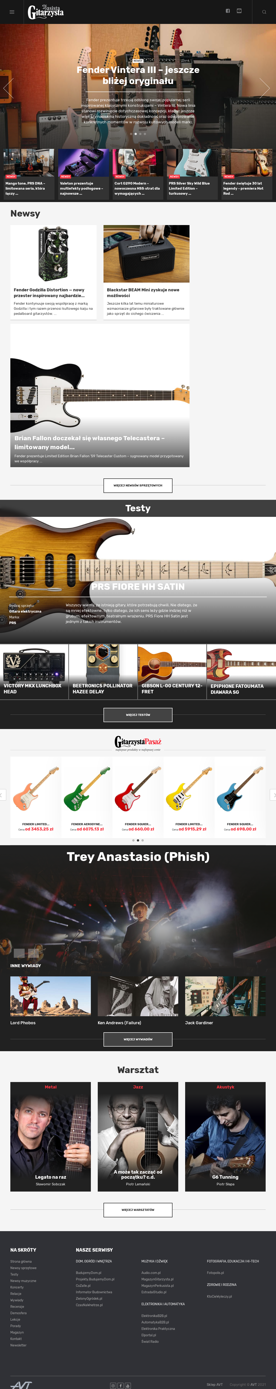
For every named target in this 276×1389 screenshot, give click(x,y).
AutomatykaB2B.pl (155, 1322)
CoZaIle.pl (83, 1286)
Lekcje (15, 1320)
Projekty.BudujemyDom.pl (95, 1279)
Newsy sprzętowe (23, 1268)
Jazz (138, 1087)
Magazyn (17, 1332)
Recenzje (17, 1307)
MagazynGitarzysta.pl (157, 1279)
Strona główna (21, 1262)
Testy (14, 1274)
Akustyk (225, 1087)
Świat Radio (150, 1342)
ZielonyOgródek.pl (89, 1299)
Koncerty (17, 1287)
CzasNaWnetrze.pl (89, 1305)
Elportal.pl (148, 1335)
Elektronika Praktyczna (158, 1329)
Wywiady (16, 1300)
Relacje (15, 1294)
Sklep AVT (215, 1384)
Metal (51, 1087)
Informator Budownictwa (94, 1292)
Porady (15, 1326)
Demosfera (18, 1313)
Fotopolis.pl (215, 1273)
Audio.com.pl (151, 1273)
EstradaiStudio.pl (153, 1292)
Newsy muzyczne (23, 1281)
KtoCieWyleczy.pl (219, 1297)
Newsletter (18, 1345)
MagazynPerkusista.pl (157, 1286)
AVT (253, 1385)
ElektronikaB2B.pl (154, 1316)
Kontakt (16, 1339)
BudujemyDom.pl (88, 1273)
